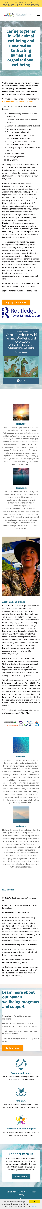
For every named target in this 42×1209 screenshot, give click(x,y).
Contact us (21, 1176)
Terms (33, 1192)
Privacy (21, 1194)
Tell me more (12, 1048)
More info (34, 1206)
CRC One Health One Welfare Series (18, 101)
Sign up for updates (16, 302)
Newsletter (11, 1192)
